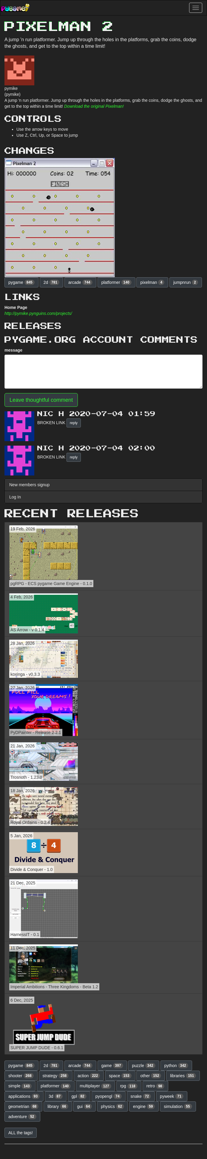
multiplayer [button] (95, 1086)
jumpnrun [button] (185, 282)
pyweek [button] (171, 1096)
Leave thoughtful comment (41, 400)
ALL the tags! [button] (20, 1132)
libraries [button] (183, 1075)
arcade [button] (80, 282)
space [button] (120, 1075)
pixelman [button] (152, 282)
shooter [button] (21, 1075)
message (13, 350)
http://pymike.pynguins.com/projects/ (38, 313)
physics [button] (112, 1106)
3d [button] (56, 1096)
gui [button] (84, 1106)
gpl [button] (79, 1096)
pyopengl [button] (108, 1096)
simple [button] (20, 1086)
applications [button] (24, 1096)
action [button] (89, 1075)
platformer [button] (116, 282)
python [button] (176, 1065)
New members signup (29, 484)
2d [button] (52, 282)
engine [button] (144, 1106)
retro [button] (155, 1086)
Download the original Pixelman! (94, 106)
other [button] (150, 1075)
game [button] (112, 1065)
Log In (15, 497)
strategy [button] (56, 1075)
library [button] (57, 1106)
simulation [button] (178, 1106)
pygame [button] (21, 282)
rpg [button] (129, 1086)
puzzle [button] (143, 1065)
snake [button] (141, 1096)
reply (74, 423)
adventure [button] (22, 1116)
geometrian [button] (23, 1106)
